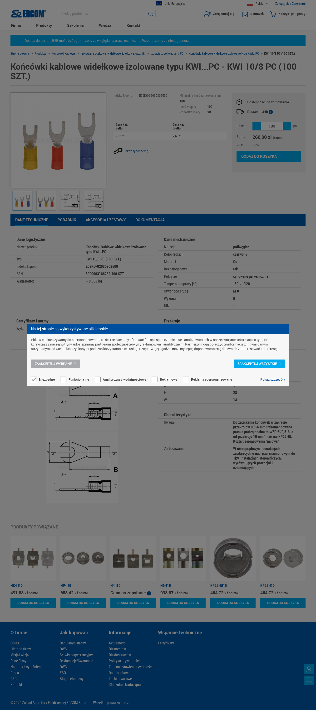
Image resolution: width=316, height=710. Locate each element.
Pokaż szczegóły (272, 379)
